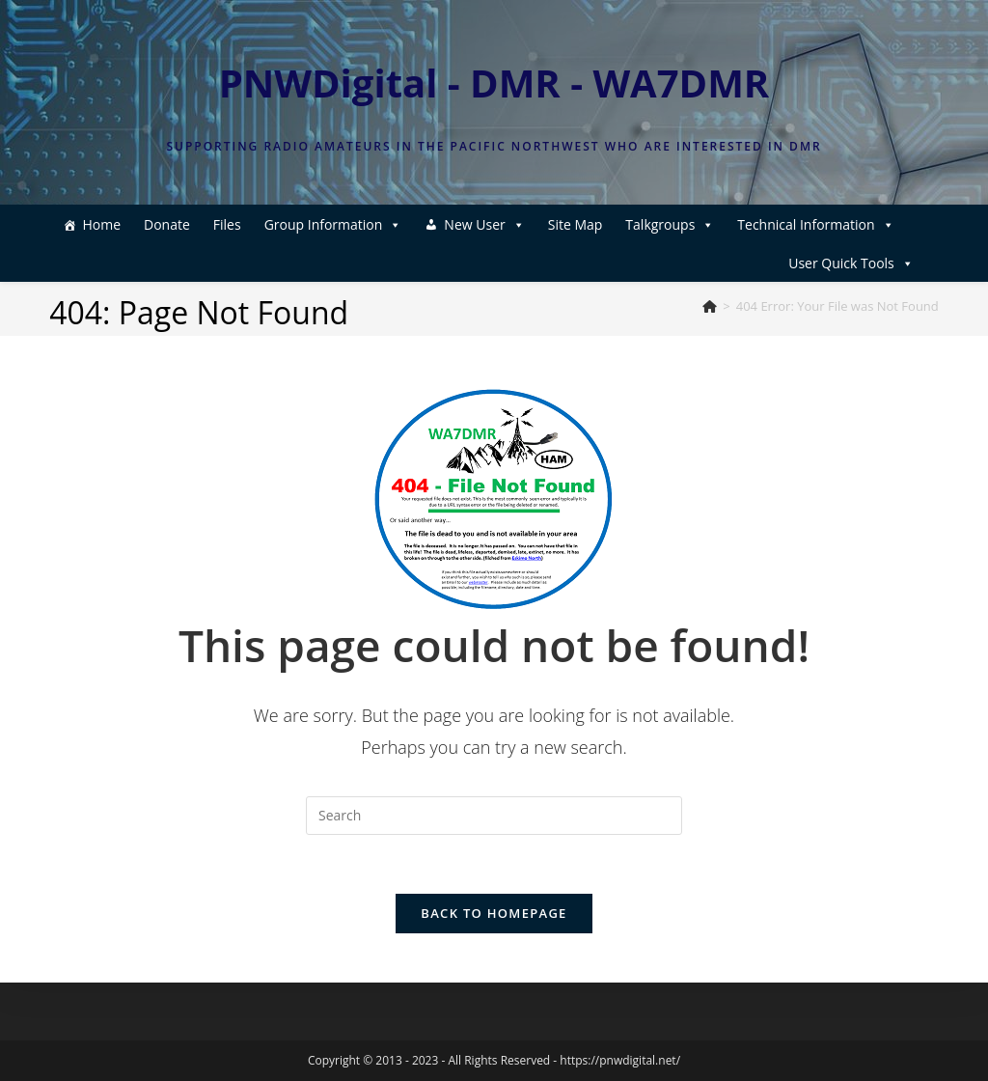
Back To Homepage (493, 913)
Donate (167, 224)
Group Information (333, 224)
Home (101, 224)
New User (484, 224)
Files (227, 224)
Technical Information (815, 224)
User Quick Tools (851, 263)
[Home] (709, 306)
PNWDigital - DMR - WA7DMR (494, 82)
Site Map (575, 224)
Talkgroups (669, 224)
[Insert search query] (494, 815)
